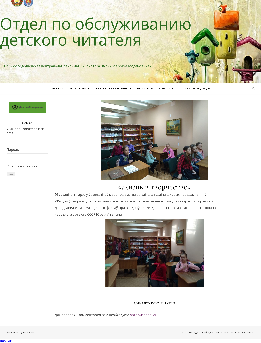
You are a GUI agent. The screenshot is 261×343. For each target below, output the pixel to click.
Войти (11, 174)
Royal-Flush (28, 332)
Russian (6, 340)
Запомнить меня (23, 166)
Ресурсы (143, 88)
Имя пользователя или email (25, 131)
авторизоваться (143, 315)
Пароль (13, 150)
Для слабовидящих (195, 88)
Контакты (166, 88)
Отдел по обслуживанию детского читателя (95, 31)
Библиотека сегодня (112, 88)
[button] (130, 341)
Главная (57, 88)
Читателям (77, 88)
